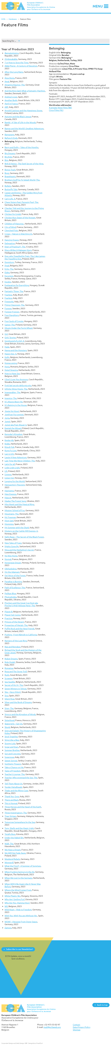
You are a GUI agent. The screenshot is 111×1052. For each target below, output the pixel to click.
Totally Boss (10, 834)
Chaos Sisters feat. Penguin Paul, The (21, 202)
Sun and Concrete (13, 753)
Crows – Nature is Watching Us (18, 234)
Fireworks (9, 301)
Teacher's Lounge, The (15, 774)
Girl (6, 334)
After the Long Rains (14, 72)
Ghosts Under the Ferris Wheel (19, 328)
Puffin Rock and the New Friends (19, 628)
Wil (6, 906)
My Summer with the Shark (17, 527)
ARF (6, 107)
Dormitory (9, 262)
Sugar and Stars (11, 747)
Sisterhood (9, 720)
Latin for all (10, 464)
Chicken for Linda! (13, 214)
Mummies (9, 524)
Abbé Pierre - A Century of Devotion (21, 66)
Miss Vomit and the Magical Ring (19, 504)
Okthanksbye (11, 568)
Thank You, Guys (12, 796)
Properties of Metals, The (16, 625)
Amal (7, 81)
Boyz (7, 173)
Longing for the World (15, 481)
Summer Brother (12, 750)
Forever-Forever (12, 312)
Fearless (8, 295)
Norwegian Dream (13, 562)
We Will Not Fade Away (15, 853)
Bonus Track (10, 169)
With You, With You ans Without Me (21, 915)
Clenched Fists (11, 230)
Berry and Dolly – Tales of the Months (21, 147)
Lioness (8, 474)
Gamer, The (10, 324)
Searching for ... (9, 41)
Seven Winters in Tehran (16, 688)
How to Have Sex (12, 373)
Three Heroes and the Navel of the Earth (23, 807)
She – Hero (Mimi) (13, 692)
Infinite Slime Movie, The (16, 389)
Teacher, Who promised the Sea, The (21, 777)
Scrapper (8, 678)
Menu (98, 6)
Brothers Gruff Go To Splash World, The (22, 180)
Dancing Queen (12, 240)
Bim (6, 160)
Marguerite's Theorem (15, 485)
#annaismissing (12, 53)
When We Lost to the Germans (18, 878)
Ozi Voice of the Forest (15, 575)
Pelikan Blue (10, 593)
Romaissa (9, 668)
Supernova (9, 757)
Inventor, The (11, 398)
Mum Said (9, 520)
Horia (7, 366)
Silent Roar (9, 699)
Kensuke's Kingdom (13, 434)
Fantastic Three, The (14, 291)
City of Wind (10, 227)
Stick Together (11, 736)
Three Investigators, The (16, 812)
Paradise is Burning (13, 581)
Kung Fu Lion (10, 450)
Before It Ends (11, 138)
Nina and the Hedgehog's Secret (19, 550)
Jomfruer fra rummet (14, 414)
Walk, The (9, 843)
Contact (76, 1024)
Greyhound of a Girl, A (14, 341)
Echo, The (9, 269)
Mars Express (10, 494)
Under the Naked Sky (14, 837)
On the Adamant (12, 572)
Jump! (7, 421)
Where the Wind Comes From (18, 890)
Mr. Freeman (10, 517)
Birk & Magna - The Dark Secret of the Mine (24, 163)
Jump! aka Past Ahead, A (16, 425)
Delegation (10, 243)
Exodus (8, 282)
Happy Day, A (10, 354)
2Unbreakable (11, 59)
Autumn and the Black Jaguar (18, 116)
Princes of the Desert (14, 622)
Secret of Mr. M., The (14, 685)
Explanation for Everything (17, 285)
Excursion (9, 276)
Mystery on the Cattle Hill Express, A (21, 531)
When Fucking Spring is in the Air (19, 872)
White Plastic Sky (12, 896)
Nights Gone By (12, 546)
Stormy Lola (10, 743)
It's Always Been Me (14, 401)
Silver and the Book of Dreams (18, 702)
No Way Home (11, 556)
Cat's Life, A (10, 199)
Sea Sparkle (10, 682)
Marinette (9, 490)
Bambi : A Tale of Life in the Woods (20, 122)
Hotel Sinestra (11, 370)
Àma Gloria (9, 78)
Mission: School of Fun (15, 510)
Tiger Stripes (10, 816)
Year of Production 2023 (17, 49)
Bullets (8, 186)
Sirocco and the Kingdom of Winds (20, 714)
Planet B (8, 611)
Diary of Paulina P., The (15, 246)
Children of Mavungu (14, 223)
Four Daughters (12, 315)
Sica (6, 695)
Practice (8, 618)
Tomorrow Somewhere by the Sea (20, 822)
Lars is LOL (9, 454)
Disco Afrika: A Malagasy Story (18, 250)
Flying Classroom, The (14, 305)
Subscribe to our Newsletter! (19, 949)
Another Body (11, 100)
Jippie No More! (12, 411)
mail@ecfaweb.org (52, 1027)
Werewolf (9, 862)
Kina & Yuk (9, 447)
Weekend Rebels (12, 859)
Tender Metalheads (13, 787)
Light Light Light (12, 467)
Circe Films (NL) (56, 110)
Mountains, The (12, 514)
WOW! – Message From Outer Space (21, 921)
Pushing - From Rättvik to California (21, 634)
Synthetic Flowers (13, 764)
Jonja (7, 418)
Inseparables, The (12, 392)
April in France (11, 103)
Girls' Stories (10, 337)
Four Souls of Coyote (14, 321)
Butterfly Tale (11, 189)
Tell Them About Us (13, 783)
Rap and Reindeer (13, 646)
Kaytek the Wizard (13, 428)
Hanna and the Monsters (16, 350)
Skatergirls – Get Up (14, 723)
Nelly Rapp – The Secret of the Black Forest (24, 537)
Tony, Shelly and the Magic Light (19, 828)
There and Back (11, 800)
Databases (13, 19)
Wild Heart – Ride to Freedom (18, 909)
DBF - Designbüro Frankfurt (34, 1043)
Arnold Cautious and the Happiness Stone (23, 110)
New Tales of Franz (13, 543)
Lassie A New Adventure (16, 457)
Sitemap (76, 1030)
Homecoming (11, 363)
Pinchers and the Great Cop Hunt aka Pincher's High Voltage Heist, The (21, 604)
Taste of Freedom (13, 771)
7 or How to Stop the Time (16, 62)
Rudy (7, 675)
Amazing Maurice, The (15, 84)
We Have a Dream (13, 849)
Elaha (7, 272)
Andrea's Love (11, 97)
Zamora (8, 927)
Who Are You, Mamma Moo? (17, 903)
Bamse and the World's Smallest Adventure (24, 128)
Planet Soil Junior (13, 615)
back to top (102, 1005)
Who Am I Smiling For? (15, 899)
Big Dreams (10, 153)
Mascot (8, 497)
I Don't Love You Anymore (16, 379)
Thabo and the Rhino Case (16, 790)
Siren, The (9, 708)
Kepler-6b (9, 440)
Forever (8, 308)
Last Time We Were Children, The (20, 460)
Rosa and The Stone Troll (16, 671)
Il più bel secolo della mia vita (18, 385)
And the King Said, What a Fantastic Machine (25, 91)
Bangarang (9, 134)
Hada (7, 347)
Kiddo (7, 444)
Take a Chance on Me (14, 767)
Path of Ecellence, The (15, 587)
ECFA (3, 19)
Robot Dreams (11, 658)
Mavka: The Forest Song (15, 501)
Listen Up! (9, 478)
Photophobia (10, 597)
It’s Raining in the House (16, 405)
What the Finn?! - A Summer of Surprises (23, 866)
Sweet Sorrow (11, 760)
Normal (8, 559)
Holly (7, 357)
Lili (6, 471)
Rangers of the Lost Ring (16, 640)
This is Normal (11, 803)
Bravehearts (10, 176)
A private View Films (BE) (60, 107)
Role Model (10, 662)
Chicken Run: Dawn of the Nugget (20, 217)
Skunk (7, 727)
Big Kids (8, 157)
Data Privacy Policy (81, 1027)
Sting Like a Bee (12, 740)
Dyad (7, 265)
